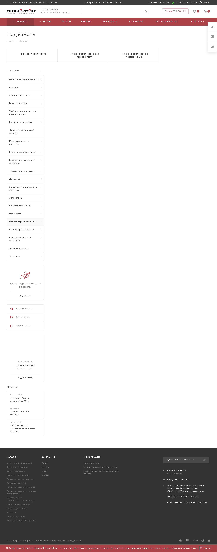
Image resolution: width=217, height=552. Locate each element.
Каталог (12, 457)
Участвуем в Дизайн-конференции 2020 (20, 399)
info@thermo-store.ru (186, 2)
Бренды (45, 475)
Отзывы (45, 467)
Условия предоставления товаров (101, 467)
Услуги (45, 463)
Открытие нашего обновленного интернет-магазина (22, 428)
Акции (45, 471)
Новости (12, 387)
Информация (92, 457)
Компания (48, 457)
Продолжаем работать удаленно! (21, 413)
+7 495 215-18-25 (159, 2)
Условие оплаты (91, 463)
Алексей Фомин (25, 365)
